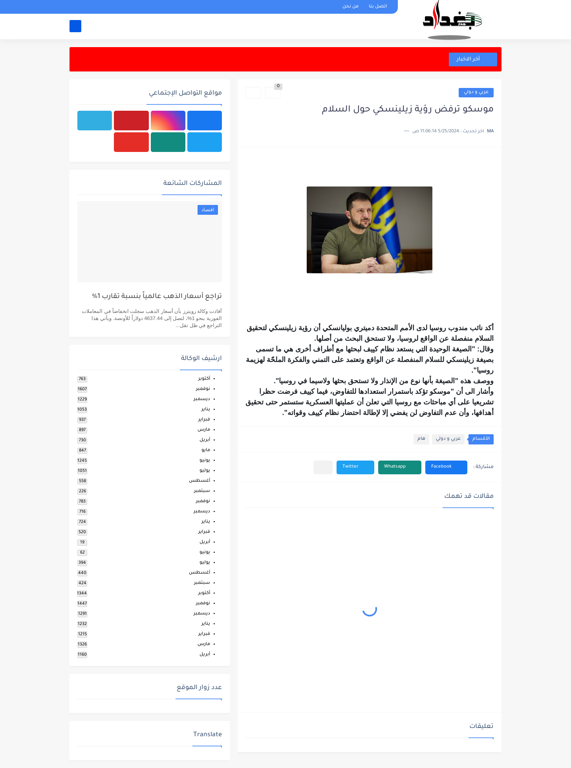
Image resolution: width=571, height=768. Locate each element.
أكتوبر (204, 379)
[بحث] (75, 26)
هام (421, 439)
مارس (204, 430)
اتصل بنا (378, 6)
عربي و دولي (476, 92)
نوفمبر (203, 389)
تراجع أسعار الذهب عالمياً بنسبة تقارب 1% (157, 297)
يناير (205, 409)
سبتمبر (202, 491)
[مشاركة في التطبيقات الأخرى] (323, 467)
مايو (205, 450)
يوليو (204, 471)
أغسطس (199, 481)
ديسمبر (202, 399)
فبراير (204, 419)
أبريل (204, 440)
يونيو (204, 460)
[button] (446, 467)
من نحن (350, 6)
